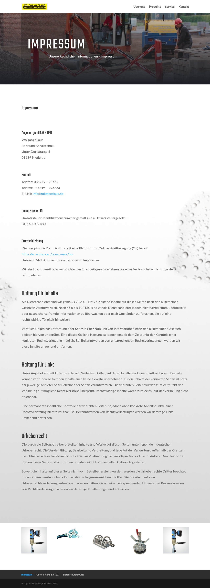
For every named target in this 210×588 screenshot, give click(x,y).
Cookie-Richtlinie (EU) (47, 574)
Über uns (139, 6)
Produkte (155, 6)
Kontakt (183, 6)
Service (169, 6)
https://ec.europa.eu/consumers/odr (48, 254)
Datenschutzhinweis (73, 574)
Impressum (26, 574)
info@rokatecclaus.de (48, 194)
